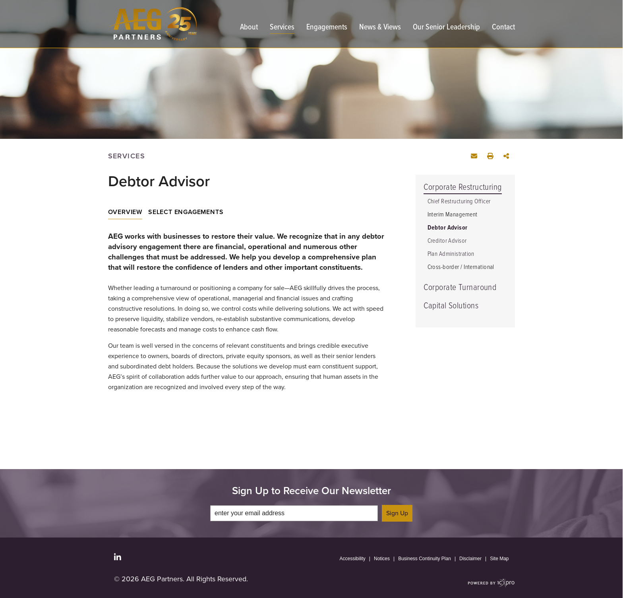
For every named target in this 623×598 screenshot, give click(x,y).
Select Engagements (185, 212)
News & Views (380, 28)
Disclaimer (470, 558)
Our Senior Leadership (446, 28)
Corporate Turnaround (460, 288)
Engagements (326, 28)
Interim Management (453, 214)
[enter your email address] (294, 513)
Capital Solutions (451, 306)
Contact (503, 28)
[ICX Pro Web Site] (491, 583)
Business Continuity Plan (424, 558)
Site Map (499, 558)
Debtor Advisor (448, 228)
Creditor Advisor (447, 241)
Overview (125, 212)
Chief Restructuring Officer (459, 201)
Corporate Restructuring (463, 187)
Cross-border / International (461, 267)
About (249, 28)
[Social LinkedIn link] (117, 557)
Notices (382, 558)
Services (282, 28)
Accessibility (353, 558)
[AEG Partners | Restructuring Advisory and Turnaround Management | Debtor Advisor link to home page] (152, 24)
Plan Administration (451, 254)
